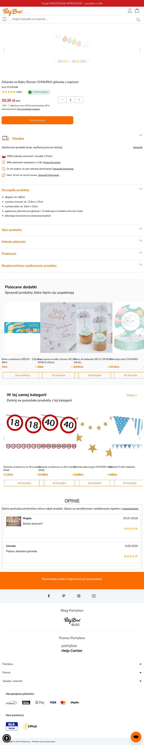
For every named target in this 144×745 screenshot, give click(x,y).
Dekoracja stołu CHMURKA (124, 359)
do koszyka (37, 120)
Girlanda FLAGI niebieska (122, 467)
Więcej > (132, 395)
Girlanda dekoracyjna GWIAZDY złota (93, 467)
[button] (6, 738)
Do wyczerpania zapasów (28, 109)
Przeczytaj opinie (51, 162)
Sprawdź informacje (63, 168)
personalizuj (22, 375)
